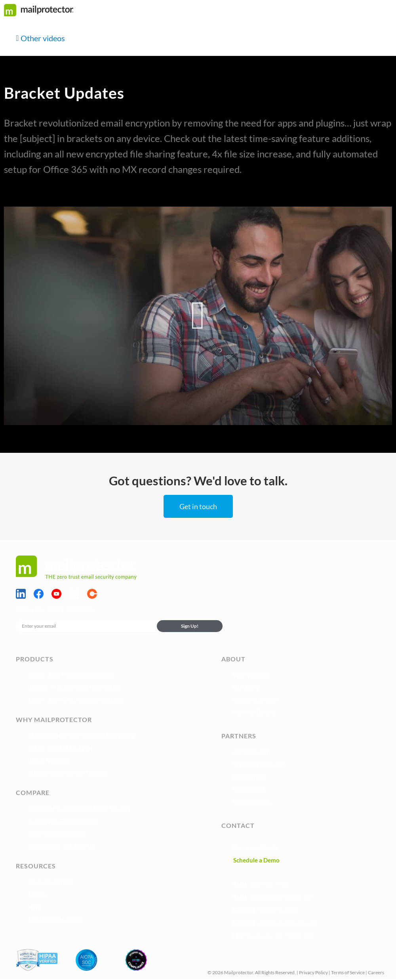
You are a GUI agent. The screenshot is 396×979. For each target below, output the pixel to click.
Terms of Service (348, 972)
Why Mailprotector (54, 719)
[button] (198, 315)
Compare (33, 792)
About (233, 659)
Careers (376, 972)
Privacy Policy (313, 972)
